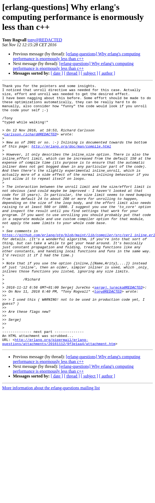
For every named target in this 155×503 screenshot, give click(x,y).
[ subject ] (89, 73)
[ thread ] (72, 73)
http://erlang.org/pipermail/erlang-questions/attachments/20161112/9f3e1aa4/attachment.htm (58, 393)
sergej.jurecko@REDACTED (118, 328)
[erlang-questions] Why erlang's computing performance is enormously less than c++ (76, 56)
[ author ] (107, 73)
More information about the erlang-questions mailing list (51, 440)
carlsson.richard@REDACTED (30, 144)
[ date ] (57, 73)
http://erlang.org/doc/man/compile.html (71, 159)
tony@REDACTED (45, 40)
